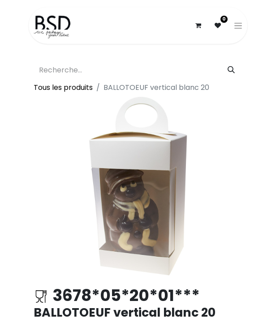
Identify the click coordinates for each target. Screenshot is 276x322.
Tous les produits (63, 87)
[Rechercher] (231, 70)
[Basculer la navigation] (238, 25)
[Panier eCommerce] (198, 25)
